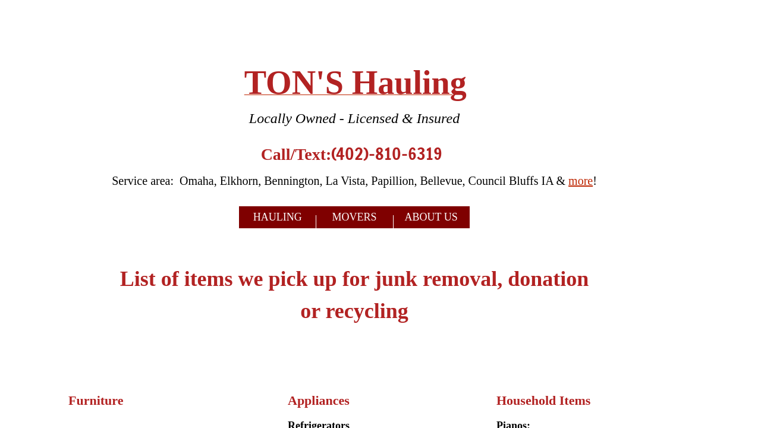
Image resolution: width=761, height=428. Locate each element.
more (580, 180)
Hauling (277, 217)
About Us (431, 217)
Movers (354, 217)
